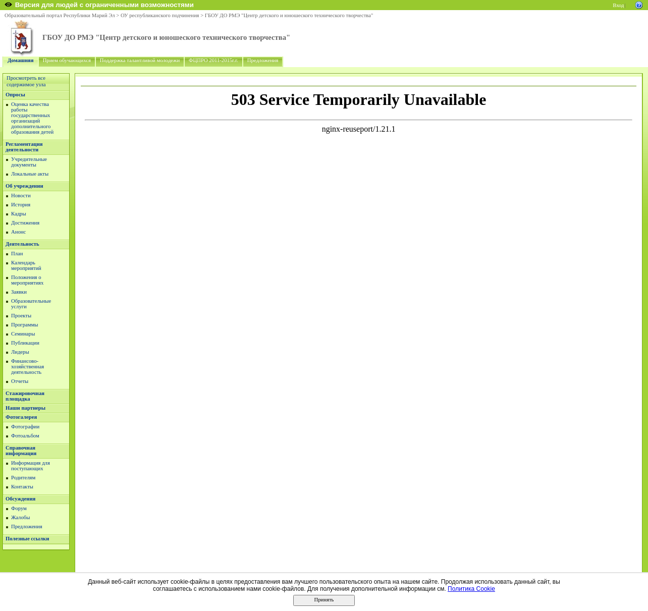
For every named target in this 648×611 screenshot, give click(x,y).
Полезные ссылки (27, 538)
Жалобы (20, 517)
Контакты (22, 486)
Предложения (263, 60)
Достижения (25, 223)
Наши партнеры (25, 408)
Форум (19, 508)
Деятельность (22, 244)
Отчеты (19, 381)
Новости (21, 195)
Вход (618, 5)
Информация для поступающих (30, 465)
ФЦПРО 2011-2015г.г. (213, 60)
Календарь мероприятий (26, 265)
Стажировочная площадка (25, 396)
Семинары (23, 334)
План (17, 253)
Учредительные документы (29, 162)
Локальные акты (29, 174)
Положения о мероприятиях (27, 280)
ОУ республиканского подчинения (160, 15)
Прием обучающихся (67, 60)
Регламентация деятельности (24, 146)
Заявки (19, 292)
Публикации (25, 343)
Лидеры (20, 352)
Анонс (18, 232)
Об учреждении (24, 186)
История (20, 204)
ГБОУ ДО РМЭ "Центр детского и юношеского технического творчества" (289, 15)
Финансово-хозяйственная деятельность (27, 366)
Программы (24, 324)
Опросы (15, 94)
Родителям (23, 477)
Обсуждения (20, 499)
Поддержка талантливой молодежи (140, 60)
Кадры (18, 213)
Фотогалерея (21, 417)
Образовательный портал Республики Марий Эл (60, 15)
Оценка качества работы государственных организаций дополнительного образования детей (32, 118)
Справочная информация (21, 450)
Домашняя (21, 60)
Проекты (21, 315)
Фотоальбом (25, 435)
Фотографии (25, 426)
